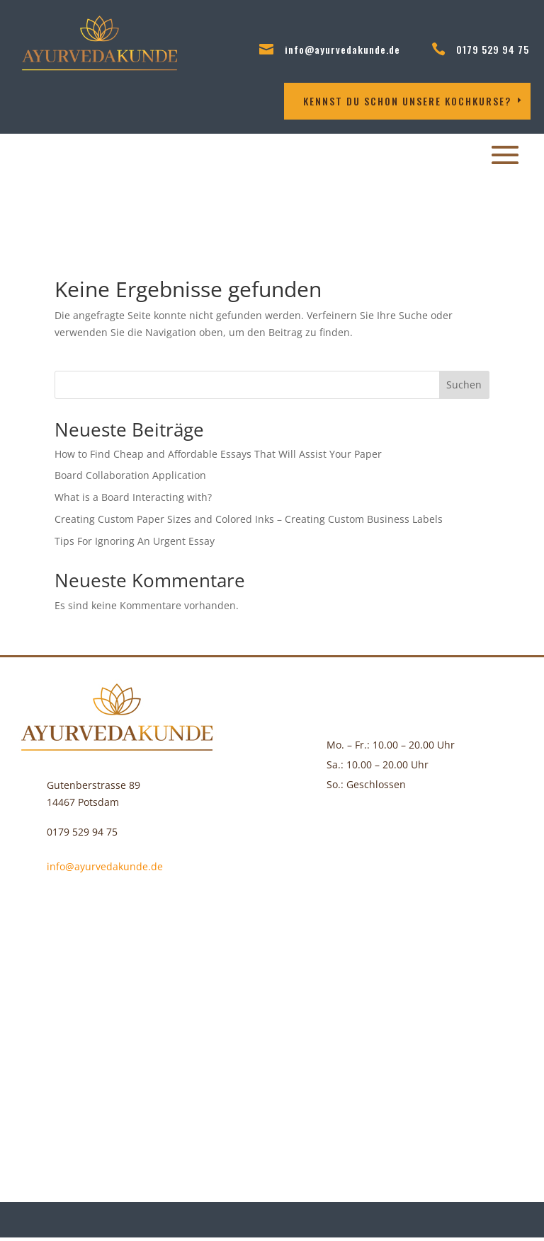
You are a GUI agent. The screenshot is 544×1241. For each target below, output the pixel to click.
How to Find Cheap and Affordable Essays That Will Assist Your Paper (218, 454)
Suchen (464, 384)
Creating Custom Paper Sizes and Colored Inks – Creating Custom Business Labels (249, 519)
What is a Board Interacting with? (133, 497)
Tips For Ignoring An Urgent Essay (135, 541)
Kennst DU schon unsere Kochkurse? (407, 100)
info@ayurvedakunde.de (342, 49)
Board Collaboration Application (130, 475)
